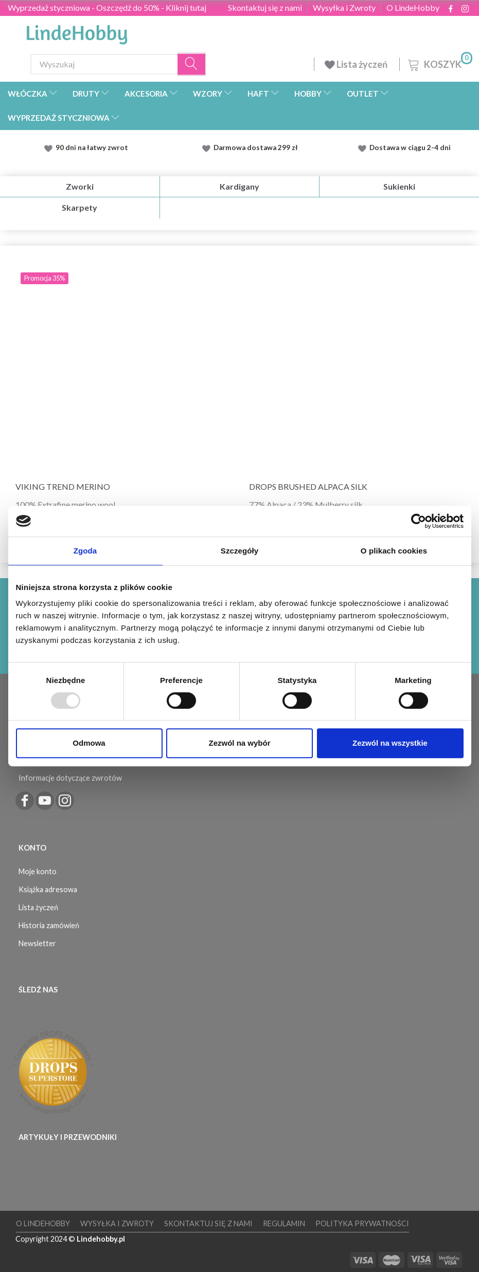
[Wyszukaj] (192, 64)
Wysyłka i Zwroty (344, 7)
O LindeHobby (412, 7)
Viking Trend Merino (62, 486)
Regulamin (284, 1223)
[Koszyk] (439, 63)
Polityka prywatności (362, 1223)
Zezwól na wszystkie (390, 743)
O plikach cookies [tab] (394, 550)
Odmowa (89, 743)
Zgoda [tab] (85, 550)
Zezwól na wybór (239, 743)
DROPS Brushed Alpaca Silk (308, 486)
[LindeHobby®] (77, 31)
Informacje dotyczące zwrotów (70, 777)
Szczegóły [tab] (239, 550)
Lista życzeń (357, 64)
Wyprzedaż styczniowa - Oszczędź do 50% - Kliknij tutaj (107, 7)
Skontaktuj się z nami (265, 7)
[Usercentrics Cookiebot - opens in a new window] (419, 521)
